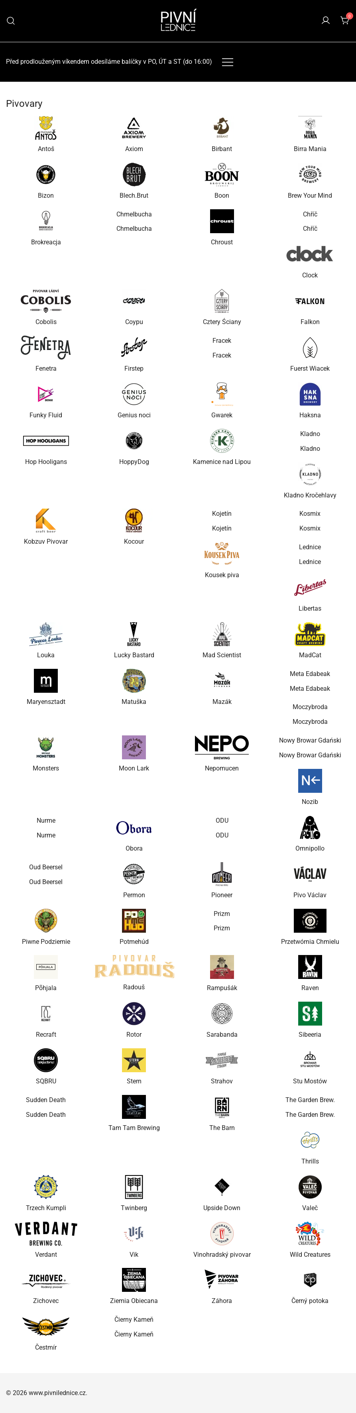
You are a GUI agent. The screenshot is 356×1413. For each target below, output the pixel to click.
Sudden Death (46, 1100)
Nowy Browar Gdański (310, 740)
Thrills (310, 1161)
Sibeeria (310, 1034)
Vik (134, 1254)
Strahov (222, 1081)
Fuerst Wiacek (310, 368)
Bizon (46, 195)
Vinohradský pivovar (222, 1254)
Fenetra (46, 368)
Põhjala (46, 988)
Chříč (310, 214)
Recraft (46, 1034)
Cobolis (46, 322)
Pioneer (221, 895)
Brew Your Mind (310, 195)
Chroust (222, 242)
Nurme (46, 820)
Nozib (310, 802)
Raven (310, 988)
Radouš (134, 987)
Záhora (222, 1301)
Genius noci (134, 415)
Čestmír (46, 1347)
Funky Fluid (46, 415)
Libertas (310, 608)
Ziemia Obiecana (134, 1301)
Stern (134, 1081)
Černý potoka (309, 1301)
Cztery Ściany (222, 322)
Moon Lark (134, 768)
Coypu (134, 322)
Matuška (134, 702)
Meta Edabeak (310, 674)
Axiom (134, 149)
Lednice (310, 547)
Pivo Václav (309, 895)
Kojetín (222, 513)
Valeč (310, 1208)
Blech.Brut (134, 195)
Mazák (222, 702)
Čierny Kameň (133, 1319)
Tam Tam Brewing (134, 1128)
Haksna (310, 415)
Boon (221, 195)
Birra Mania (310, 149)
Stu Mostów (310, 1081)
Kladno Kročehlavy (310, 495)
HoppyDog (134, 462)
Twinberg (134, 1208)
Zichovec (46, 1301)
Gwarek (221, 415)
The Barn (222, 1128)
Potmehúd (134, 941)
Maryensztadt (46, 702)
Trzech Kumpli (46, 1208)
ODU (222, 820)
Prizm (222, 914)
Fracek (221, 340)
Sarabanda (222, 1034)
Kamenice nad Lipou (222, 462)
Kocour (134, 541)
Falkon (310, 322)
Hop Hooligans (46, 462)
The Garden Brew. (310, 1100)
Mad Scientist (222, 655)
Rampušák (222, 988)
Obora (134, 848)
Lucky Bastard (134, 655)
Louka (46, 655)
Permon (134, 895)
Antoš (46, 149)
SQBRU (46, 1081)
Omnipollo (310, 848)
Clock (310, 275)
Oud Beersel (46, 867)
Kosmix (310, 513)
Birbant (222, 149)
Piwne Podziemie (46, 941)
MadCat (310, 655)
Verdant (46, 1254)
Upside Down (221, 1208)
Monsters (46, 768)
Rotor (134, 1034)
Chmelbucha (134, 214)
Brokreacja (46, 242)
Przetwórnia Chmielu (310, 941)
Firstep (134, 368)
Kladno (310, 434)
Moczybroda (310, 707)
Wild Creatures (310, 1254)
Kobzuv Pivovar (46, 541)
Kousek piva (222, 575)
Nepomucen (222, 768)
